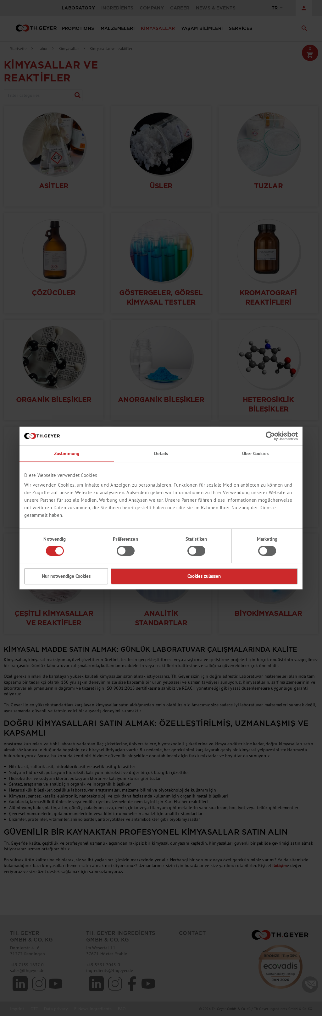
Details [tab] (161, 453)
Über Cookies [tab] (255, 453)
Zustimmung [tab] (66, 453)
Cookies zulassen (204, 576)
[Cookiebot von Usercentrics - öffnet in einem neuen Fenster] (270, 436)
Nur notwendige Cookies (66, 576)
